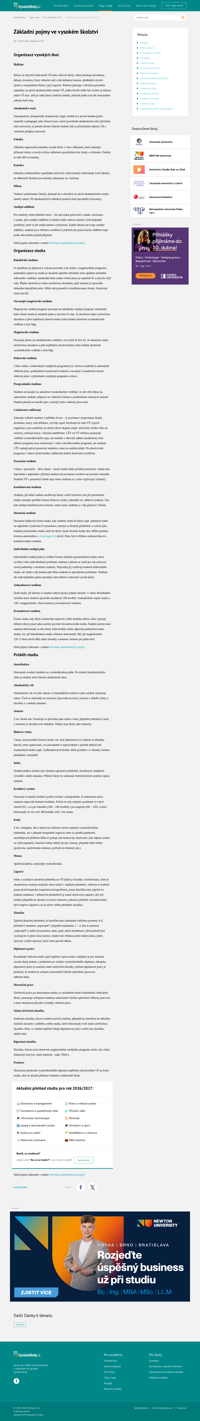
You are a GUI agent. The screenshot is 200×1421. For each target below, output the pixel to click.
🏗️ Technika (72, 1118)
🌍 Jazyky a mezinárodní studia (35, 1125)
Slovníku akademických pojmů (67, 242)
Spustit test (83, 1160)
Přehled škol (110, 1360)
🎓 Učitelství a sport (77, 1125)
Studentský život (148, 88)
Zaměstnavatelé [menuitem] (83, 5)
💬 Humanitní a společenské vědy (37, 1111)
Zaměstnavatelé (112, 1366)
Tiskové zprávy (147, 103)
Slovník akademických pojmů (154, 78)
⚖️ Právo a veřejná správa (80, 1103)
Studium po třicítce (149, 93)
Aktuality (144, 42)
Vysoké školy (19, 17)
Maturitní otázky (113, 1388)
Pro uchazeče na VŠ (52, 17)
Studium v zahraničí (149, 98)
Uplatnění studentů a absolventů (156, 108)
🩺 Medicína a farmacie (30, 1140)
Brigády (108, 1383)
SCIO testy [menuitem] (124, 5)
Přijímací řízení (147, 63)
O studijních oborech (150, 52)
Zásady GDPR (20, 1414)
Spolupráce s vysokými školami (165, 1366)
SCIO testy (109, 1372)
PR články (145, 58)
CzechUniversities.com (162, 1408)
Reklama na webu (158, 1377)
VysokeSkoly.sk (141, 1408)
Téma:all (20, 1324)
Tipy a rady (34, 17)
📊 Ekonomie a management (34, 1103)
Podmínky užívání (22, 1411)
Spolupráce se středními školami (166, 1372)
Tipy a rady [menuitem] (105, 5)
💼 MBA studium (75, 1140)
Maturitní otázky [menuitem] (146, 5)
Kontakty (154, 1360)
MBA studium (147, 47)
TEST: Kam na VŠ (174, 5)
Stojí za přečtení (148, 83)
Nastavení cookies (35, 1414)
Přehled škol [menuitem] (61, 5)
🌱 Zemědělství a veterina (81, 1133)
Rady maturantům (149, 73)
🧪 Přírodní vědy (75, 1111)
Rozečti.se (181, 1408)
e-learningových (47, 536)
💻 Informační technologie (33, 1118)
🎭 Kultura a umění (28, 1133)
